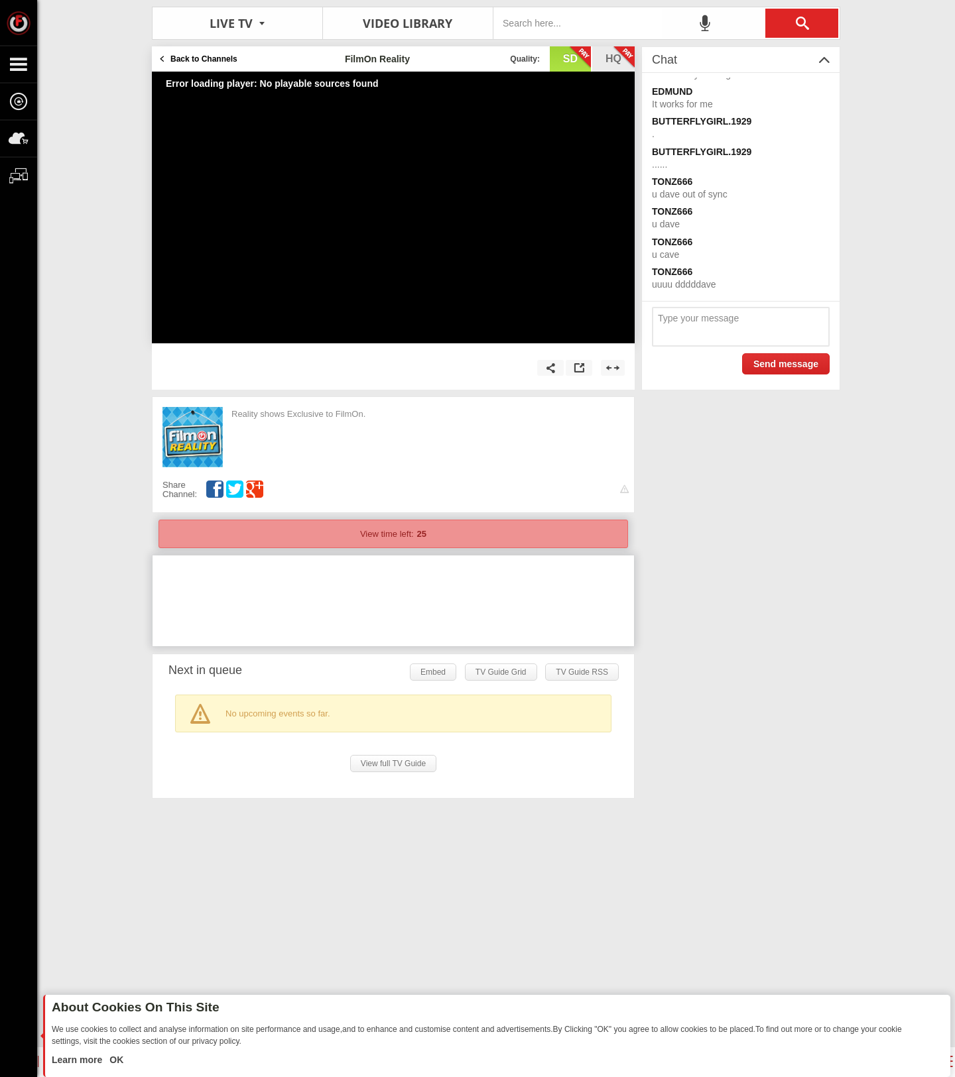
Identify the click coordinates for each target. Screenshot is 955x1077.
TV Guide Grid (501, 672)
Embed (433, 672)
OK (115, 1059)
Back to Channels (203, 59)
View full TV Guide (393, 763)
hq (620, 57)
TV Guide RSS (582, 672)
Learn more (78, 1059)
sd (577, 57)
